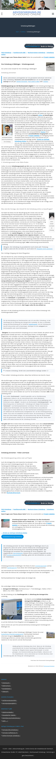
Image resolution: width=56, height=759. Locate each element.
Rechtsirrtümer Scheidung (36, 52)
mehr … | (5, 721)
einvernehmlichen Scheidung (44, 88)
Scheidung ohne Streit (39, 111)
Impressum (6, 683)
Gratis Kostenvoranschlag (36, 345)
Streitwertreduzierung (24, 355)
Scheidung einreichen (32, 89)
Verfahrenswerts (30, 351)
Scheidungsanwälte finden (9, 312)
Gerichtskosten (18, 553)
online (40, 115)
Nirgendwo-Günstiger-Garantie (17, 340)
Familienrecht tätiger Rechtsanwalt (28, 201)
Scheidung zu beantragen (30, 93)
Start (17, 32)
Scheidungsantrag (9, 117)
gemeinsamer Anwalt (7, 334)
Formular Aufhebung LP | (10, 733)
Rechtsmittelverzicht (37, 384)
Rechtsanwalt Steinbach (49, 666)
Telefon (45, 81)
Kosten (43, 132)
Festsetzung (18, 351)
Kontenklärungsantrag (28, 364)
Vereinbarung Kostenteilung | (11, 718)
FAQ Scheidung (6, 52)
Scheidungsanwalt (16, 95)
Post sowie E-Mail (33, 81)
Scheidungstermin (15, 218)
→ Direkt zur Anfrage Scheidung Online (14, 533)
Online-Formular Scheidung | (11, 735)
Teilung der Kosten (30, 334)
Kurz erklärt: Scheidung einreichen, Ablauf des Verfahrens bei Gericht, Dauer (26, 375)
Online (23, 32)
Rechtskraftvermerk (13, 493)
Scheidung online (34, 119)
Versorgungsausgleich (36, 303)
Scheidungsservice (42, 126)
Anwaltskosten (8, 240)
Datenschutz (6, 686)
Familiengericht (15, 93)
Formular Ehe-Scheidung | (10, 730)
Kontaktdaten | (7, 688)
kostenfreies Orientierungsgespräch (12, 634)
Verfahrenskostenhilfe (14, 555)
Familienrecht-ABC (19, 52)
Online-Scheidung (41, 310)
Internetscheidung (12, 294)
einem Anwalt (37, 332)
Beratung (17, 97)
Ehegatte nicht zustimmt (44, 249)
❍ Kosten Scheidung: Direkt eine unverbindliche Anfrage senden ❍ (26, 371)
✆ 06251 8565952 (49, 57)
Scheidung (42, 86)
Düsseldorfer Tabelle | (9, 715)
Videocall (5, 691)
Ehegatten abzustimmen (39, 362)
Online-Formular (22, 81)
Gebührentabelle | (8, 712)
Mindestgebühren (29, 353)
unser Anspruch (27, 296)
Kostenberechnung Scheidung (12, 536)
